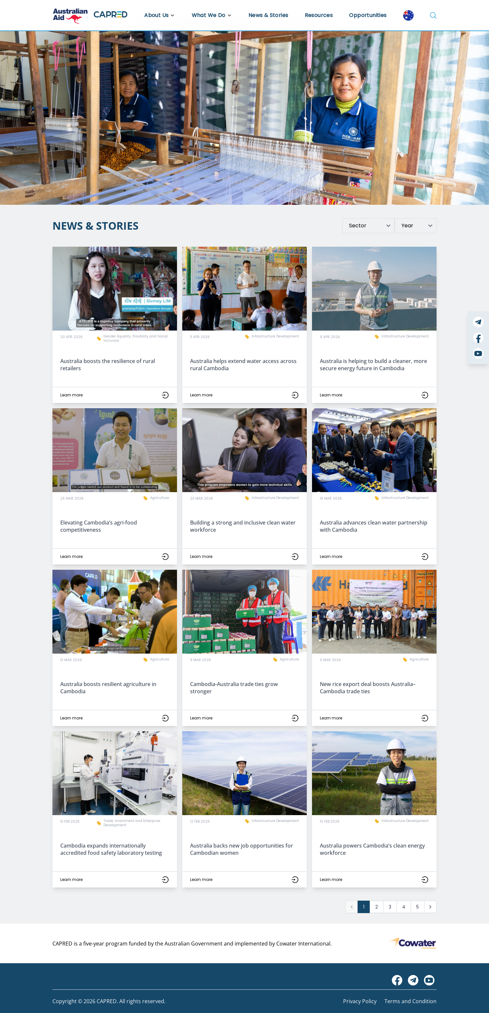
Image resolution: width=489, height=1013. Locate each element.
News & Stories (268, 15)
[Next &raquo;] (430, 907)
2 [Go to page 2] (376, 907)
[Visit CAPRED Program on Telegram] (413, 980)
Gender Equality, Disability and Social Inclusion (136, 338)
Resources (319, 15)
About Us (159, 15)
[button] (114, 325)
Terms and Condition (410, 1001)
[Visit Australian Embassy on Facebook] (397, 980)
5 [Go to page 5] (417, 907)
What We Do (212, 15)
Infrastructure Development (275, 336)
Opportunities (367, 15)
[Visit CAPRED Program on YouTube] (429, 980)
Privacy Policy (360, 1001)
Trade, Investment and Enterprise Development (132, 823)
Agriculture (159, 497)
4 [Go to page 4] (403, 907)
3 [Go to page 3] (390, 907)
